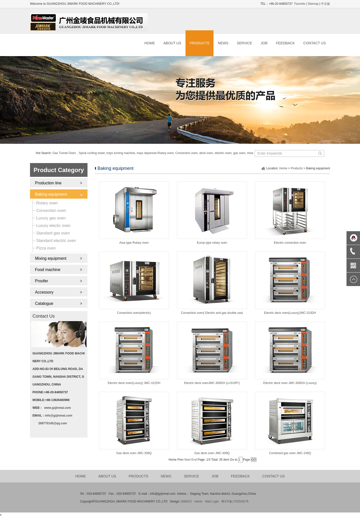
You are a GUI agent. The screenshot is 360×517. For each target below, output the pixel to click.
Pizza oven (46, 248)
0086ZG (186, 501)
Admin (198, 501)
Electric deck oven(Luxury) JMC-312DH (134, 383)
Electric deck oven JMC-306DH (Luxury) (290, 383)
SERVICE (244, 43)
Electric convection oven (290, 242)
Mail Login (212, 501)
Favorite (299, 4)
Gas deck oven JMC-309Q (212, 453)
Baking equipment (51, 194)
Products (296, 168)
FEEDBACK (285, 43)
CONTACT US (314, 43)
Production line (48, 183)
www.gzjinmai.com (57, 408)
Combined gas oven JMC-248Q (290, 453)
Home (283, 168)
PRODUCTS (200, 43)
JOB (264, 43)
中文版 (325, 4)
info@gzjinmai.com (58, 415)
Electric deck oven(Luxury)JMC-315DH (290, 313)
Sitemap (313, 4)
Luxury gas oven (51, 218)
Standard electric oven (56, 240)
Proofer (41, 281)
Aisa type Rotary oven (133, 242)
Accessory (44, 292)
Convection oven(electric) (134, 313)
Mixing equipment (50, 258)
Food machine (47, 270)
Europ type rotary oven (212, 242)
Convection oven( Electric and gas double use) (212, 313)
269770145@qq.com (52, 423)
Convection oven (51, 210)
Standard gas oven (53, 233)
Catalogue (44, 303)
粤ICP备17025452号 (234, 501)
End (194, 459)
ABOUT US (172, 43)
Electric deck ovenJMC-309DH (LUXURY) (212, 383)
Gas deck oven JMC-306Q (134, 453)
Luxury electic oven (53, 225)
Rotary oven (47, 203)
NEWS (223, 43)
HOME (149, 43)
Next (187, 459)
